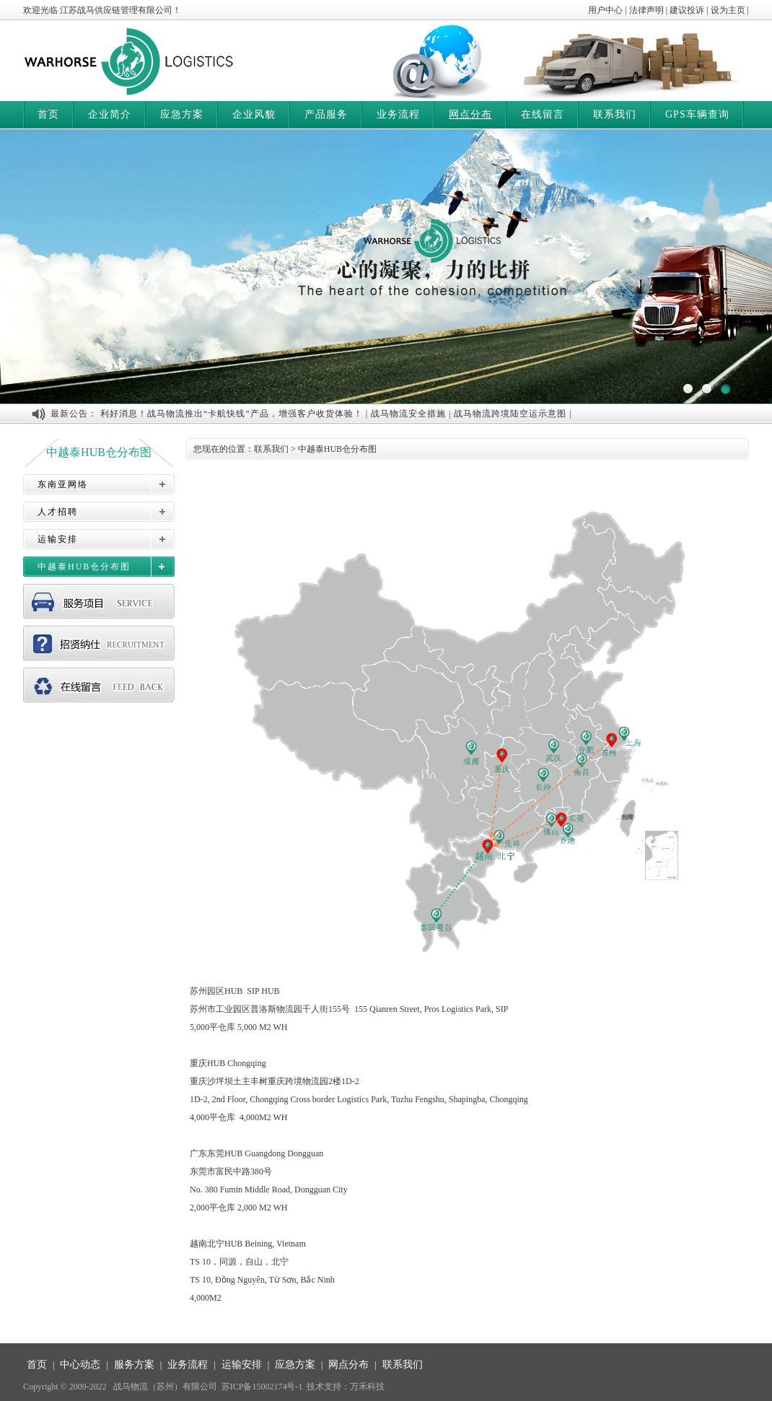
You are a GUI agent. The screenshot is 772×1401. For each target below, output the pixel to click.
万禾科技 (367, 1387)
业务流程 (398, 114)
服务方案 (134, 1364)
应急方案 (181, 114)
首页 (48, 114)
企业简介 (109, 114)
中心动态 (80, 1364)
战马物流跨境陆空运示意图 (510, 414)
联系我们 (614, 114)
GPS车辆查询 (697, 114)
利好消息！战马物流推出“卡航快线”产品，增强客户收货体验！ (231, 414)
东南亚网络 (63, 484)
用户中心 (605, 10)
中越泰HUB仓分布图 (84, 567)
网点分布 (470, 114)
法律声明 (646, 10)
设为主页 (728, 10)
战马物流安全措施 (408, 414)
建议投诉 (687, 10)
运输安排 (58, 539)
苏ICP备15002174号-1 (262, 1387)
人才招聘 (58, 512)
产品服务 (326, 114)
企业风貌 (254, 114)
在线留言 (542, 114)
